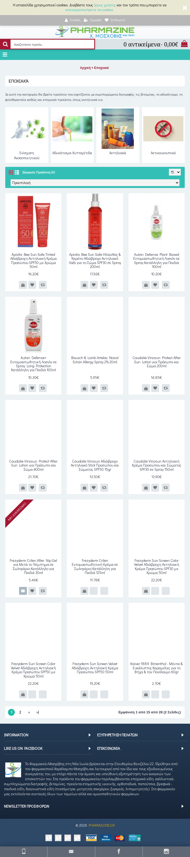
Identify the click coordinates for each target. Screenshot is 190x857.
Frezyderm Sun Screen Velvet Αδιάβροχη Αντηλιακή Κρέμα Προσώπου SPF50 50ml (95, 667)
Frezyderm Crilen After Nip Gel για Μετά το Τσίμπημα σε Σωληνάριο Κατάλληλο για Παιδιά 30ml (33, 566)
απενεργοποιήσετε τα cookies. (89, 9)
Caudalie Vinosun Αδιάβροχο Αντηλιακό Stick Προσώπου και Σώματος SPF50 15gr (95, 465)
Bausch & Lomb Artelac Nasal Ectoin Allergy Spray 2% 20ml (94, 359)
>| (37, 712)
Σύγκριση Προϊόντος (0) (38, 172)
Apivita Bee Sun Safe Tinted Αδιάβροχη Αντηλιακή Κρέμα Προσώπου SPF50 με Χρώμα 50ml (33, 260)
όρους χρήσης (105, 4)
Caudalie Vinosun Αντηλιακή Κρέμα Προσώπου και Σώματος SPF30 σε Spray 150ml (156, 465)
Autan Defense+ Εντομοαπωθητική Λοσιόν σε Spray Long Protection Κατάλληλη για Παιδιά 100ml (33, 363)
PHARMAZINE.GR (102, 825)
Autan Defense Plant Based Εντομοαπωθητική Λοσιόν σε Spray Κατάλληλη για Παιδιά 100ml (156, 260)
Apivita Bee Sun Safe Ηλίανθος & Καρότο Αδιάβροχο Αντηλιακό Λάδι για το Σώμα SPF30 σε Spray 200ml (95, 260)
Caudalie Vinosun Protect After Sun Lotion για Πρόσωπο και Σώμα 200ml (156, 361)
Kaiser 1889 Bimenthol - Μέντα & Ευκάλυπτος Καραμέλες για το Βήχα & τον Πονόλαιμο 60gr (156, 667)
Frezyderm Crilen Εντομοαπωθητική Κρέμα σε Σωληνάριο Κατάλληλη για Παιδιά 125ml (95, 566)
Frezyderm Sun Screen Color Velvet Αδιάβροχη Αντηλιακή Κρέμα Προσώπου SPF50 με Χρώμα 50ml (33, 669)
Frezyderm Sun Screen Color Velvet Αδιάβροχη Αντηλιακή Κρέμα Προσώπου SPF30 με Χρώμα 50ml (156, 566)
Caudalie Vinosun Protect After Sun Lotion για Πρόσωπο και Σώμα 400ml (33, 465)
